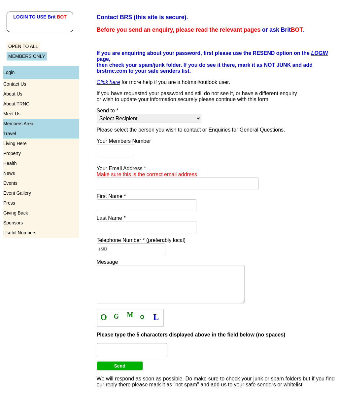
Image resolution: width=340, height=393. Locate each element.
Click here (108, 82)
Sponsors (13, 222)
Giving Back (15, 213)
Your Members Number (124, 141)
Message (107, 262)
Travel (9, 133)
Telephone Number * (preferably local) (141, 240)
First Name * (111, 196)
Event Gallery (17, 193)
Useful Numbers (19, 232)
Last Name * (111, 218)
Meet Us (11, 113)
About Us (12, 94)
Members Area (18, 123)
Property (12, 153)
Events (10, 183)
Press (9, 203)
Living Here (15, 143)
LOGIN (319, 53)
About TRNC (16, 103)
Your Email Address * (147, 171)
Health (10, 163)
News (9, 173)
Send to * (108, 110)
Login (9, 72)
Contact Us (14, 84)
